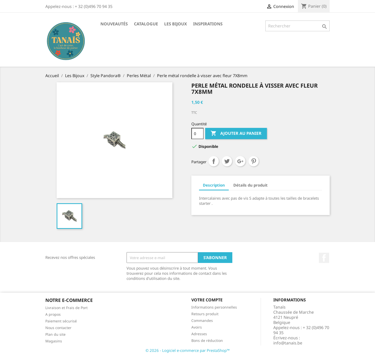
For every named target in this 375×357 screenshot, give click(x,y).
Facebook (324, 258)
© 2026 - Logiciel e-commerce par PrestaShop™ (187, 350)
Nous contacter (58, 327)
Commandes (202, 320)
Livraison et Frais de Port (66, 307)
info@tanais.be (287, 343)
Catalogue (146, 24)
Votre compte (207, 300)
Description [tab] (214, 185)
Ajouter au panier (236, 133)
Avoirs (196, 327)
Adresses (199, 333)
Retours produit (204, 313)
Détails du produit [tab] (250, 185)
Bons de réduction (207, 340)
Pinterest (253, 161)
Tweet (227, 161)
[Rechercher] (297, 26)
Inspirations (208, 24)
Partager (214, 161)
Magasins (53, 341)
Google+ (240, 161)
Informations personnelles (214, 307)
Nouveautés (114, 24)
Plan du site (55, 334)
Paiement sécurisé (61, 321)
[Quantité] (197, 133)
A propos (53, 314)
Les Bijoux (175, 24)
